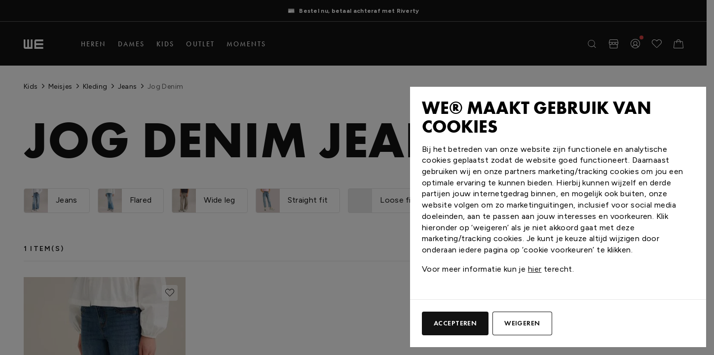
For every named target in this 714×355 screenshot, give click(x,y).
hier (535, 269)
